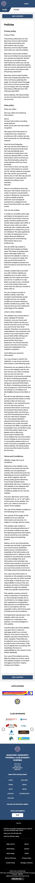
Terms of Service (10, 858)
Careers (26, 849)
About (26, 844)
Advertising (10, 849)
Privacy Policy (26, 858)
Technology (10, 853)
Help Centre (10, 844)
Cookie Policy (10, 863)
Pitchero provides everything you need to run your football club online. (18, 829)
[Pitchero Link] (18, 826)
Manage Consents (26, 863)
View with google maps (17, 774)
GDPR (27, 853)
